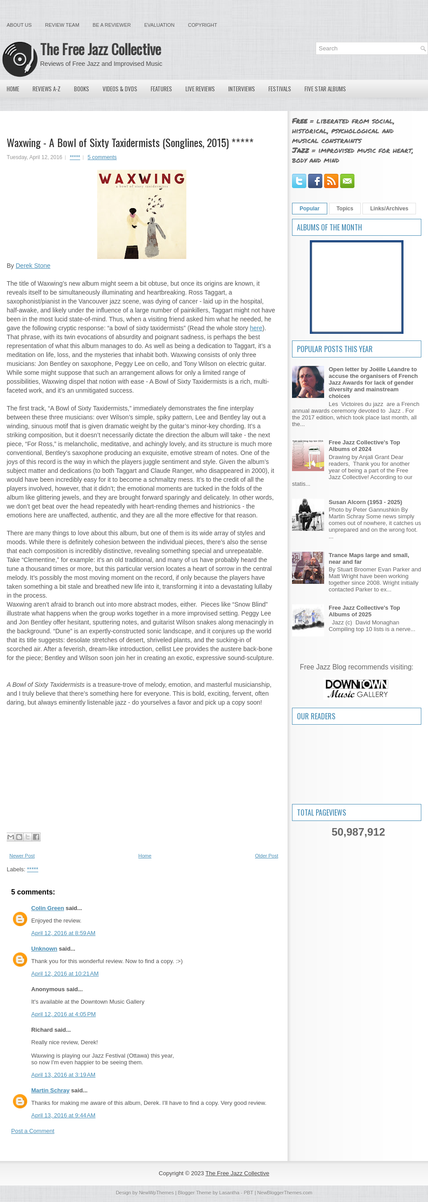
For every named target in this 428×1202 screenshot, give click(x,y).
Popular (310, 208)
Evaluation (159, 25)
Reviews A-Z (47, 88)
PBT (248, 1192)
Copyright (202, 25)
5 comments (101, 157)
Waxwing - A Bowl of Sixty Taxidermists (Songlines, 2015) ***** (130, 142)
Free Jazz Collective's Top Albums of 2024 (364, 445)
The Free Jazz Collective (100, 48)
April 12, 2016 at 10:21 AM (65, 973)
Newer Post (22, 855)
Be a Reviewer (112, 25)
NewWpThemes (156, 1192)
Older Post (266, 855)
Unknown (44, 948)
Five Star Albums (325, 88)
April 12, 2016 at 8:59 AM (63, 933)
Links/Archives (389, 208)
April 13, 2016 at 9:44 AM (63, 1115)
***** (75, 157)
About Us (19, 25)
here (256, 328)
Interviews (241, 88)
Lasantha (229, 1192)
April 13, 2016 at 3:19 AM (63, 1074)
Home (13, 88)
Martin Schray (50, 1090)
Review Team (62, 25)
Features (161, 88)
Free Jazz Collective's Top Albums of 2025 (364, 611)
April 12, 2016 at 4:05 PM (63, 1014)
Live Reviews (200, 88)
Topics (345, 208)
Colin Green (47, 908)
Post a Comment (32, 1131)
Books (81, 88)
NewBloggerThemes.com (285, 1192)
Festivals (279, 88)
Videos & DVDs (120, 88)
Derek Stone (33, 265)
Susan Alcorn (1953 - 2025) (365, 502)
